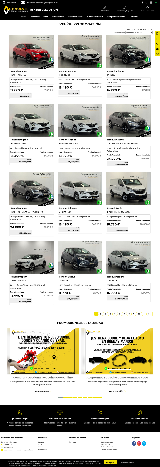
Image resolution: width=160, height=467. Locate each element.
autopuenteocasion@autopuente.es (18, 450)
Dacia (40, 444)
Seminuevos (42, 449)
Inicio (23, 16)
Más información (49, 465)
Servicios (72, 442)
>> (149, 314)
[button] (60, 397)
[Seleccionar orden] (139, 32)
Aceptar (110, 462)
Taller (45, 16)
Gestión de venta (75, 16)
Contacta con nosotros (12, 437)
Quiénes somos (106, 442)
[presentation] (10, 361)
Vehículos (34, 16)
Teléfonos (9, 2)
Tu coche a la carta (95, 16)
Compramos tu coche (116, 16)
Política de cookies (107, 447)
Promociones (58, 16)
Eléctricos (42, 447)
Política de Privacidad (109, 449)
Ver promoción (42, 391)
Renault (41, 442)
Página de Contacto (9, 442)
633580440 (8, 445)
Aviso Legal (105, 444)
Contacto (134, 16)
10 (139, 314)
